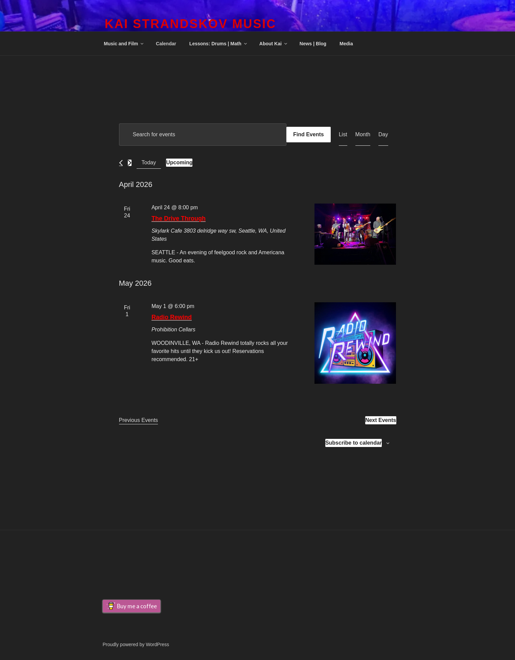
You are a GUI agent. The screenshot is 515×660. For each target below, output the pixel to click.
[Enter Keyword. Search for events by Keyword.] (202, 134)
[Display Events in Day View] (383, 134)
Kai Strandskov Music (191, 24)
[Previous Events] (121, 163)
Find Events (308, 134)
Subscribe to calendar (353, 443)
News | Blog (313, 43)
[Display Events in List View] (343, 134)
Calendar (166, 43)
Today (149, 162)
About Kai (273, 43)
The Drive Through (178, 218)
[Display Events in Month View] (362, 134)
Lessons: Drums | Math (218, 43)
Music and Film (124, 43)
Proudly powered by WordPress (136, 644)
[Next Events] (130, 163)
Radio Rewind (171, 317)
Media (346, 43)
